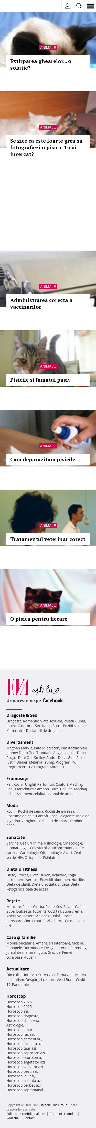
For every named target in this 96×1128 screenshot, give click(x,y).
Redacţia (12, 1118)
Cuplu (80, 721)
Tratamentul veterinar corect (47, 539)
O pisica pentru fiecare (38, 618)
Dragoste (14, 721)
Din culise (14, 974)
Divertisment (19, 742)
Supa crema (72, 911)
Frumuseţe (17, 778)
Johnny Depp (17, 752)
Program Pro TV (19, 766)
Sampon (42, 788)
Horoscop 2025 (19, 1006)
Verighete (29, 820)
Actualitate (17, 969)
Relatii (69, 721)
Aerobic (32, 879)
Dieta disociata (44, 884)
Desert (28, 915)
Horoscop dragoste (22, 1015)
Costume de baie (20, 815)
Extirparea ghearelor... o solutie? (40, 64)
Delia (62, 757)
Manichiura (24, 788)
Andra (51, 757)
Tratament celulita (30, 793)
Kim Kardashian (74, 748)
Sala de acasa (37, 889)
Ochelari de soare (53, 820)
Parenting (78, 947)
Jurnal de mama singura (26, 952)
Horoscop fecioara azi (24, 1043)
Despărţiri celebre (40, 979)
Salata (68, 906)
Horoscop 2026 (19, 1001)
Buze (54, 788)
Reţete (13, 901)
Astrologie (14, 1025)
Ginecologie (72, 843)
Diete (10, 875)
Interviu (30, 974)
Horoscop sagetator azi (25, 1062)
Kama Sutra (51, 725)
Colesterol (38, 847)
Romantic (31, 721)
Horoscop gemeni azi (23, 1039)
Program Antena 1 (49, 766)
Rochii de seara (30, 811)
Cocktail (54, 911)
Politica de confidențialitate (25, 1114)
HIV (20, 857)
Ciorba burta (52, 920)
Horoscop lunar (19, 1029)
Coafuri (62, 784)
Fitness (22, 875)
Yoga (72, 875)
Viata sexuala (51, 721)
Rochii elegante (62, 815)
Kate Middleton (46, 748)
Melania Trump (41, 762)
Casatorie (26, 725)
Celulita (66, 788)
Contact (29, 1118)
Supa (10, 911)
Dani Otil (25, 757)
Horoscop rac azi (20, 1034)
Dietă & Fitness (21, 869)
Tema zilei (65, 974)
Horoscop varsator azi (24, 1066)
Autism (30, 957)
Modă (12, 805)
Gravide (54, 952)
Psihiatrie (51, 857)
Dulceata (23, 911)
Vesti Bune (65, 979)
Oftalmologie (51, 852)
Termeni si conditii (63, 1114)
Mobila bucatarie (20, 943)
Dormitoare (33, 947)
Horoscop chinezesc (23, 1020)
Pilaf (56, 915)
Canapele (14, 947)
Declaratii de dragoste (44, 730)
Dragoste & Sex (21, 715)
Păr (9, 784)
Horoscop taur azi (21, 1048)
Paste (27, 906)
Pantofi (42, 815)
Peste (50, 906)
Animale (48, 47)
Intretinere (15, 879)
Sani (10, 788)
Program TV (65, 762)
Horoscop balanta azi (23, 1080)
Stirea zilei (46, 974)
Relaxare (59, 875)
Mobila (77, 943)
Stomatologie (17, 847)
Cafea (79, 906)
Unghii (30, 784)
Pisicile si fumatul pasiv (40, 379)
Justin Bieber (16, 762)
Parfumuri (45, 784)
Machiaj (75, 784)
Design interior (56, 947)
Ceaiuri (26, 843)
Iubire (11, 725)
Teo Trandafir (40, 752)
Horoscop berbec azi (23, 1085)
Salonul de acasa (60, 793)
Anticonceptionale (63, 847)
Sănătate (15, 837)
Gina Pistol (77, 757)
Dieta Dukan (40, 875)
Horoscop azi (17, 1011)
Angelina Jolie (64, 752)
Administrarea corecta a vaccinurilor (41, 303)
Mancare (13, 906)
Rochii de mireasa (59, 811)
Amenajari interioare (53, 943)
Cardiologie (29, 852)
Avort (67, 852)
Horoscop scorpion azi (25, 1057)
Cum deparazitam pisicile (42, 459)
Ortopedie (33, 857)
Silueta (63, 884)
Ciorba (38, 906)
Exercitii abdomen (55, 879)
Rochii (19, 784)
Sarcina (12, 843)
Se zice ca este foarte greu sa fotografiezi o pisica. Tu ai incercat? (46, 147)
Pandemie (20, 984)
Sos (59, 906)
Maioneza (43, 915)
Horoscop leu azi (20, 1076)
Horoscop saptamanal (24, 1089)
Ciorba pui (32, 920)
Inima (38, 843)
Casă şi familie (21, 937)
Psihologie (52, 843)
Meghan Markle (19, 748)
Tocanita (39, 911)
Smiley (39, 757)
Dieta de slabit (18, 884)
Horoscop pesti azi (21, 1071)
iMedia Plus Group (54, 1105)
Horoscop (16, 996)
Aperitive (13, 915)
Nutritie (77, 879)
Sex (38, 725)
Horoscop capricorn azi (25, 1052)
